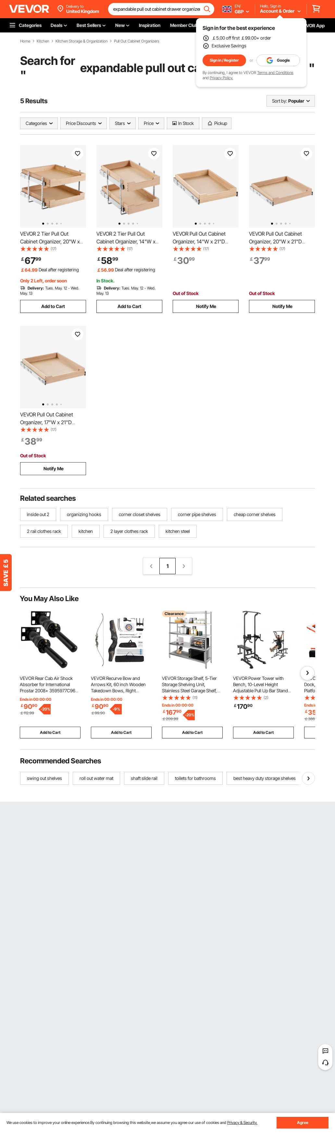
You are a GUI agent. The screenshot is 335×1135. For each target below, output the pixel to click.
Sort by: (279, 101)
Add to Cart (53, 306)
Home (25, 41)
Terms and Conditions (275, 72)
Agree (302, 1122)
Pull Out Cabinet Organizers (136, 41)
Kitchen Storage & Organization (81, 41)
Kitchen (43, 41)
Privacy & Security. (242, 1122)
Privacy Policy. (221, 77)
